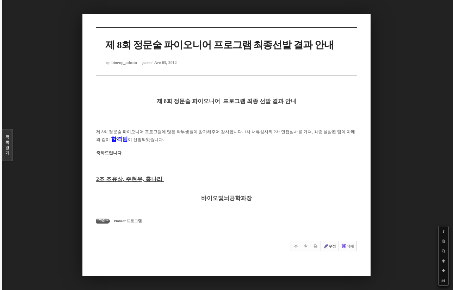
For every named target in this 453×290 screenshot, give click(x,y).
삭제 (347, 246)
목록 (7, 145)
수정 (329, 246)
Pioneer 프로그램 (128, 221)
